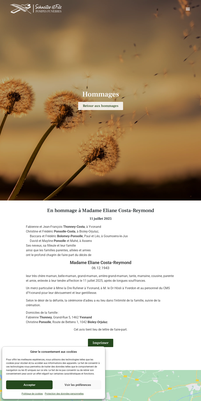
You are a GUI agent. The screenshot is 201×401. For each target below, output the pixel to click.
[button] (188, 9)
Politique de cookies (32, 393)
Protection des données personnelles (64, 393)
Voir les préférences (78, 385)
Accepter (29, 385)
